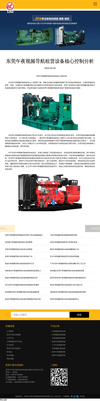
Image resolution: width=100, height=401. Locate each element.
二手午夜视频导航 (58, 345)
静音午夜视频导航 (58, 352)
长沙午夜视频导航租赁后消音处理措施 (64, 256)
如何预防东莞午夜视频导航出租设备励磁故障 (22, 292)
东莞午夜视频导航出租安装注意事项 (18, 249)
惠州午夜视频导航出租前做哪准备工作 (64, 249)
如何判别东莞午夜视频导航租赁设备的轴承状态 (68, 278)
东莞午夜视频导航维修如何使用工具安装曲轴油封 (24, 235)
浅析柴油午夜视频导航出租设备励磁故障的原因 (68, 292)
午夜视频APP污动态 (14, 341)
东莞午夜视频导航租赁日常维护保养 (63, 242)
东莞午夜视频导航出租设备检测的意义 (64, 299)
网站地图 (10, 359)
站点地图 (10, 355)
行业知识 (10, 345)
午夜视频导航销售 (58, 338)
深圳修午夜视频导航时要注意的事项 (18, 242)
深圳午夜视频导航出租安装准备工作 (18, 256)
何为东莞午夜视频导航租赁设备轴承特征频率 (22, 285)
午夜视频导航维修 (58, 335)
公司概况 (10, 331)
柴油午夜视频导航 (58, 341)
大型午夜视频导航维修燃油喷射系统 (63, 235)
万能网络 (66, 396)
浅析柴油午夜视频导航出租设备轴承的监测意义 (23, 271)
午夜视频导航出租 (58, 331)
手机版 (82, 396)
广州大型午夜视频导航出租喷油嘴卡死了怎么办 (68, 263)
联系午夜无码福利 (13, 348)
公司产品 (10, 338)
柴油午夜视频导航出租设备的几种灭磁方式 (66, 285)
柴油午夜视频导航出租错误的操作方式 (19, 263)
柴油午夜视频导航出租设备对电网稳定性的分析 (23, 299)
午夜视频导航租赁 (58, 348)
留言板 (9, 352)
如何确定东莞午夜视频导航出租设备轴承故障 (67, 271)
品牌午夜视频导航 (58, 355)
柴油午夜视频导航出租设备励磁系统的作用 (21, 278)
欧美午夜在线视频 (13, 335)
